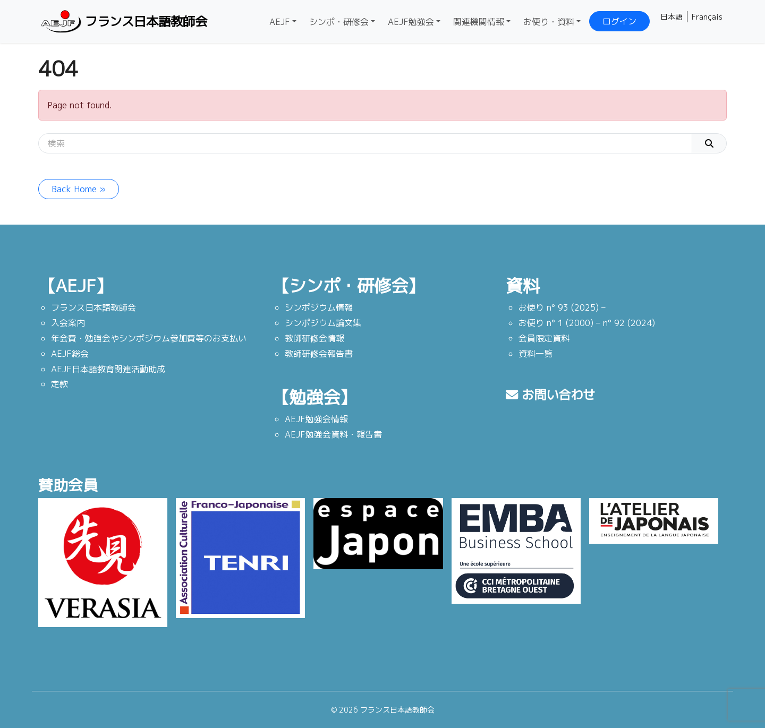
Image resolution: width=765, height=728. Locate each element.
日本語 (671, 17)
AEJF (279, 22)
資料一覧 (535, 353)
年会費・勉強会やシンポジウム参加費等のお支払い (148, 338)
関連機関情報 (478, 22)
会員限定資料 (544, 338)
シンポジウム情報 (319, 307)
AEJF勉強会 (411, 22)
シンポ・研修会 (339, 22)
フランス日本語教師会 (125, 21)
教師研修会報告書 (319, 353)
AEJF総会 (70, 353)
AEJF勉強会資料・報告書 (333, 434)
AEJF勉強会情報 (316, 419)
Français (707, 17)
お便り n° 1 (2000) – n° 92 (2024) (586, 323)
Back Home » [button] (79, 189)
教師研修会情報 (314, 338)
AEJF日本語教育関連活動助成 (108, 369)
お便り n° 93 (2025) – (562, 307)
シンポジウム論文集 (323, 323)
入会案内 (68, 323)
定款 (59, 384)
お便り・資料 (548, 22)
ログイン (619, 21)
